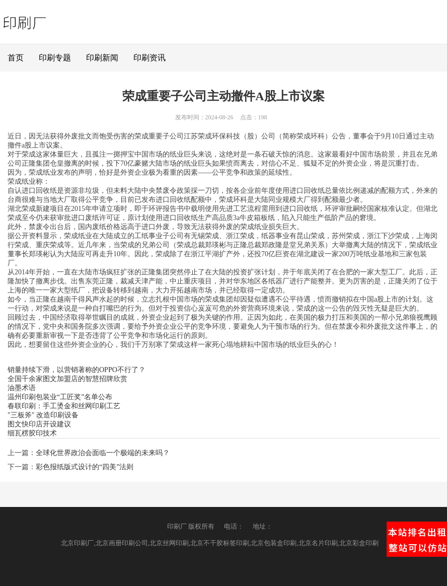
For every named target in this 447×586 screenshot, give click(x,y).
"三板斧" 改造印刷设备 (43, 415)
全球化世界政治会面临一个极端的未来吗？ (103, 453)
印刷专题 (55, 57)
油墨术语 (22, 388)
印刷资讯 (149, 57)
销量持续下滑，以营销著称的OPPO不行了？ (76, 370)
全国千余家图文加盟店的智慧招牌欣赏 (67, 379)
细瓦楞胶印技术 (32, 433)
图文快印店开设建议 (39, 424)
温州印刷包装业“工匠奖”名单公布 (60, 397)
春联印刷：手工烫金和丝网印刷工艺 (64, 406)
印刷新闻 (102, 57)
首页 (16, 57)
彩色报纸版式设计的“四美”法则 (84, 467)
